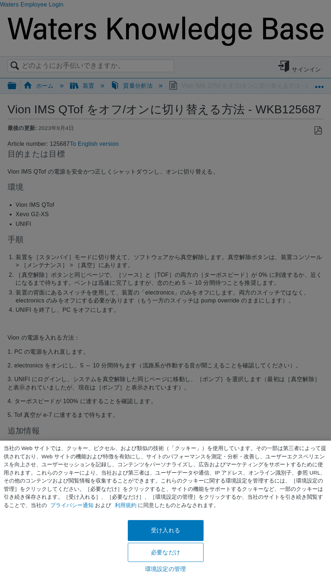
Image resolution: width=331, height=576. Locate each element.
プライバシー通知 (71, 505)
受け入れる (165, 530)
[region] (165, 508)
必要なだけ (165, 552)
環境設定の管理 (165, 569)
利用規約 (125, 505)
